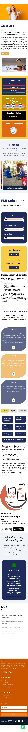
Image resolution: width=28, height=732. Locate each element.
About (3, 680)
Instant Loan (5, 695)
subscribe (14, 714)
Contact (4, 689)
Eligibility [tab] (13, 411)
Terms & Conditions (7, 684)
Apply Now (14, 267)
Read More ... (5, 53)
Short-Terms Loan (6, 698)
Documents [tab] (22, 411)
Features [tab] (5, 410)
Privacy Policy (5, 687)
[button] (12, 18)
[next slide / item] (27, 12)
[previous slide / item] (1, 12)
